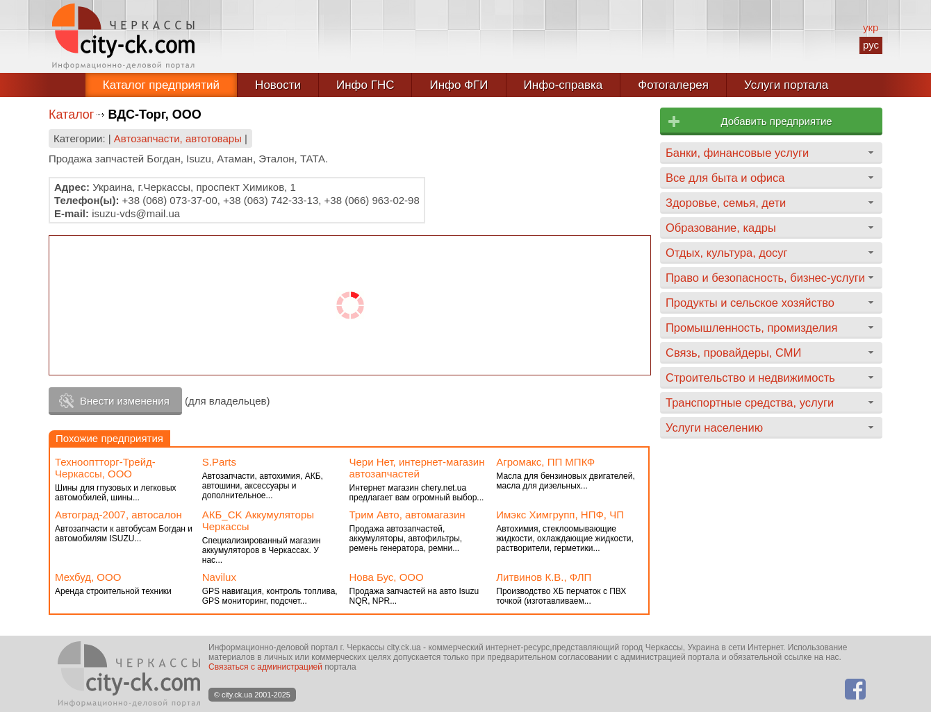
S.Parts (219, 462)
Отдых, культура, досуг (727, 252)
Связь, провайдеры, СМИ (733, 352)
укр (870, 27)
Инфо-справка (563, 85)
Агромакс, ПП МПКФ (545, 462)
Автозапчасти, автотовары (178, 138)
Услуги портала (786, 85)
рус (871, 45)
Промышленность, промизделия (752, 327)
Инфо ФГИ (458, 85)
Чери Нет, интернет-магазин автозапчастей (417, 468)
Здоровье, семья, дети (726, 202)
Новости (278, 85)
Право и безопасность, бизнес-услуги (765, 277)
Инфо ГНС (365, 85)
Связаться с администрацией (265, 667)
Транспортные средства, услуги (750, 402)
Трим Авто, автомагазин (407, 514)
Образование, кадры (721, 227)
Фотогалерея (673, 85)
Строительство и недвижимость (750, 377)
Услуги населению (714, 427)
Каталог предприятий (161, 85)
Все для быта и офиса (725, 177)
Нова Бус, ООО (386, 577)
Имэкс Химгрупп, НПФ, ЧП (560, 514)
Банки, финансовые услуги (737, 152)
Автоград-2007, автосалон (118, 514)
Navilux (219, 577)
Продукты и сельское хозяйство (750, 302)
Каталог (71, 114)
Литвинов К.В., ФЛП (543, 577)
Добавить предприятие (776, 121)
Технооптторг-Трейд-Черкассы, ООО (105, 468)
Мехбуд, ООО (88, 577)
